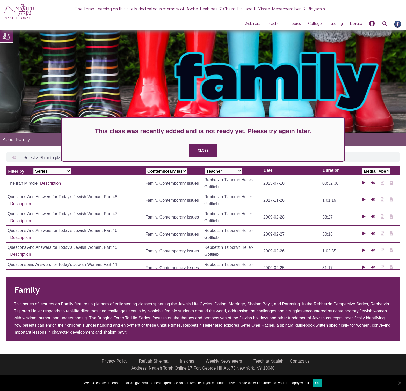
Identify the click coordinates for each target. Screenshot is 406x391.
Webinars (252, 23)
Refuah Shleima (153, 361)
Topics (295, 23)
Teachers (274, 23)
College (315, 23)
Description (50, 183)
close (203, 150)
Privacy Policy (114, 361)
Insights (187, 361)
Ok (317, 383)
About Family (16, 139)
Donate (356, 23)
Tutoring (336, 23)
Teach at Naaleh (268, 361)
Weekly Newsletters (224, 361)
